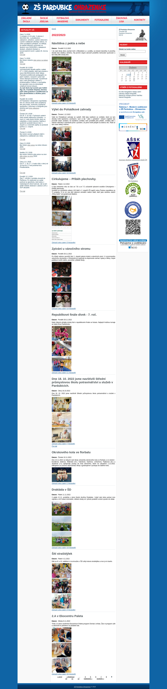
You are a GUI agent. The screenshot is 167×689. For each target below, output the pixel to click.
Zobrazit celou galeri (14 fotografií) (64, 309)
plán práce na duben (40, 60)
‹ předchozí (70, 677)
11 (72, 679)
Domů (54, 29)
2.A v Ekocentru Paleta (67, 616)
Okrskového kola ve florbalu (71, 452)
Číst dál (22, 55)
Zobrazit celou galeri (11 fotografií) (64, 373)
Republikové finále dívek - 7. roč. (74, 314)
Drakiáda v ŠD (61, 489)
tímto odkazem (34, 108)
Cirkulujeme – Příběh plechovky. (74, 179)
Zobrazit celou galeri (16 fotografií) (64, 548)
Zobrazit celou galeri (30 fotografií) (64, 674)
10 (66, 679)
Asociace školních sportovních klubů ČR (133, 160)
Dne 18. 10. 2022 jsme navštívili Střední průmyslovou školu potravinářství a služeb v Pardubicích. (82, 382)
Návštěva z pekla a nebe (68, 43)
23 (134, 79)
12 (78, 679)
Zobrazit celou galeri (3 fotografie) (63, 243)
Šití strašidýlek (62, 553)
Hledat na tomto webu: (127, 49)
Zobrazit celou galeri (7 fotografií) (63, 444)
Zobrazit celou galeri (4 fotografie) (63, 610)
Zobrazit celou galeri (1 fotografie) (63, 483)
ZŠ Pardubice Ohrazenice (82, 687)
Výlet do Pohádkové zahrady (71, 109)
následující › (88, 679)
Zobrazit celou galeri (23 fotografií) (64, 103)
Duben (132, 67)
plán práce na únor (26, 156)
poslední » (100, 679)
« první (59, 677)
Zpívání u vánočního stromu (71, 248)
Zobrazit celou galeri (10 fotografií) (64, 173)
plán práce (31, 145)
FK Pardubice (133, 181)
